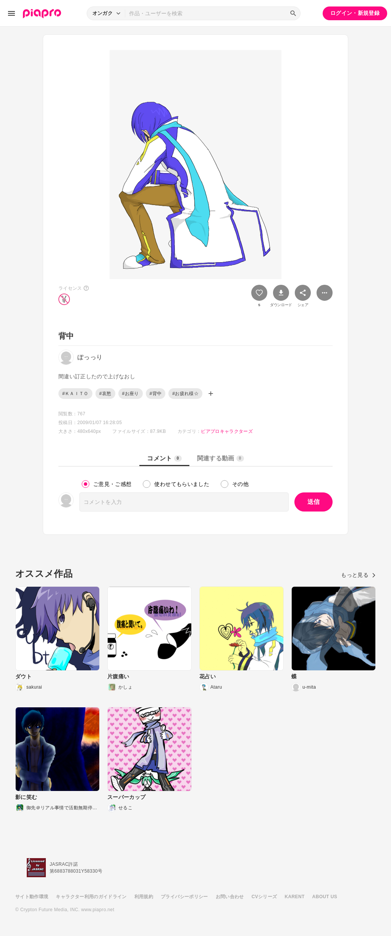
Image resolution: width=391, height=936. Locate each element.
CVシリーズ (264, 896)
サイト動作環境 (31, 896)
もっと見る (358, 575)
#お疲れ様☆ (185, 393)
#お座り (130, 393)
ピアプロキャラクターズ (227, 431)
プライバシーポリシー (184, 896)
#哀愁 (105, 393)
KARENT (295, 896)
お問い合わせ (230, 896)
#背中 (156, 393)
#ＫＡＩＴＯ (75, 393)
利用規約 (143, 896)
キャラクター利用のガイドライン (91, 896)
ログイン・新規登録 (355, 13)
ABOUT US (324, 896)
